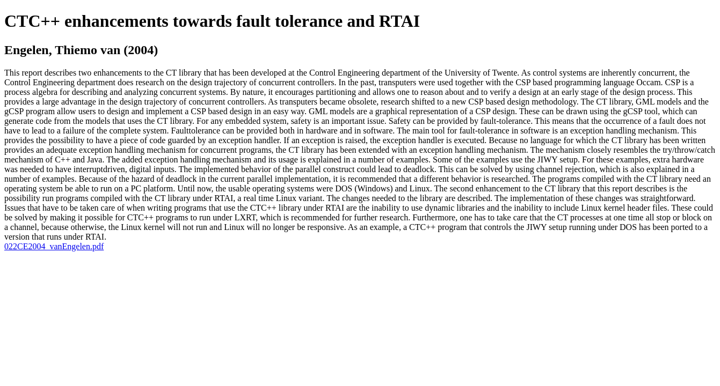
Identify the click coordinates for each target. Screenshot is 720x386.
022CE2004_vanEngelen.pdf (54, 246)
